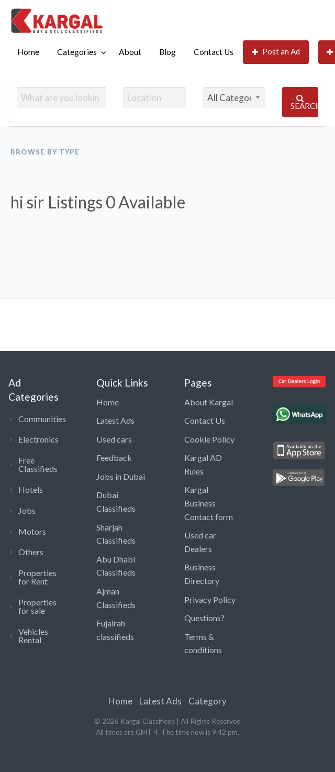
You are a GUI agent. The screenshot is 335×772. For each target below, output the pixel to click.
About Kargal (208, 402)
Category (207, 701)
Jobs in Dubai (120, 476)
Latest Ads (115, 420)
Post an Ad (276, 52)
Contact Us (213, 52)
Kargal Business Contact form (208, 502)
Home (28, 52)
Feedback (114, 457)
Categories (77, 52)
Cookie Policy (209, 439)
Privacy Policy (210, 599)
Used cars (114, 439)
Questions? (204, 618)
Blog (167, 52)
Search (304, 102)
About (130, 52)
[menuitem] (28, 52)
